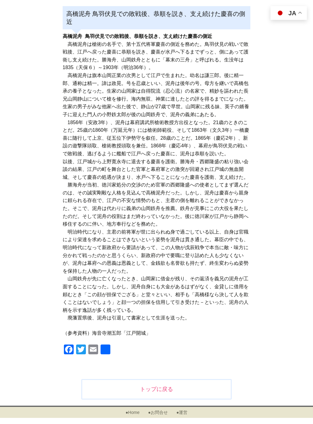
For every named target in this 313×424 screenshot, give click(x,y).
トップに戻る (156, 389)
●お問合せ (158, 412)
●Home (133, 412)
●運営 (181, 412)
